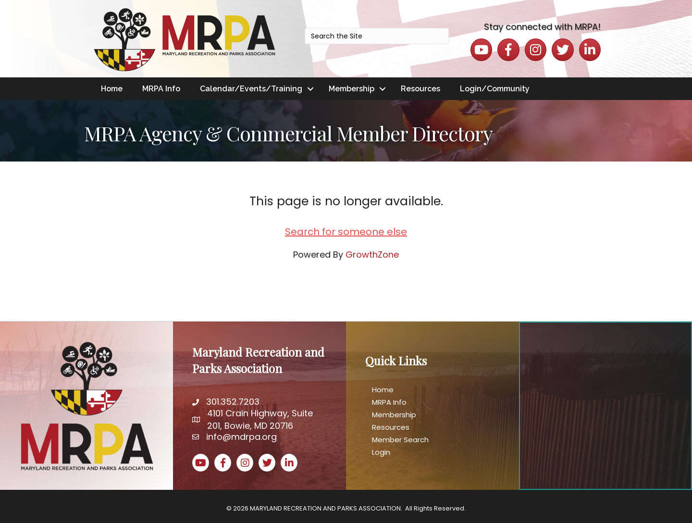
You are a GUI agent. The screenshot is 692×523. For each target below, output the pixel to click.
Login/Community (495, 88)
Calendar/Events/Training (251, 88)
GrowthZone (372, 255)
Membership (351, 88)
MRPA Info (161, 88)
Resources (420, 88)
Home (112, 88)
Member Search (400, 440)
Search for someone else (346, 231)
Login (381, 452)
